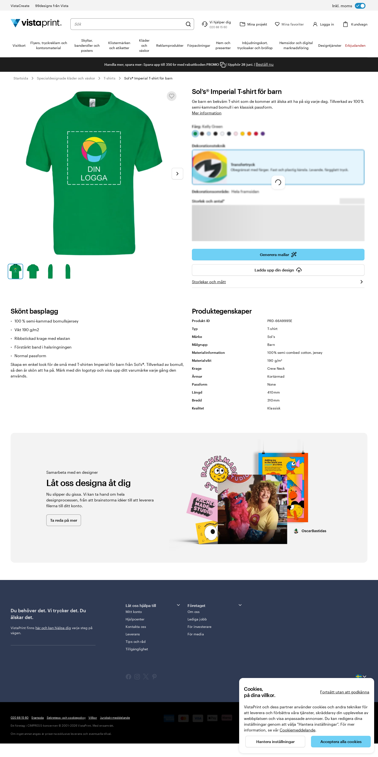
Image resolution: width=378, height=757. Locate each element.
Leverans (133, 647)
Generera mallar (278, 268)
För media (196, 647)
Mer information (207, 113)
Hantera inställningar (275, 741)
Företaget (215, 618)
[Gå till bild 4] (67, 271)
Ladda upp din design (278, 283)
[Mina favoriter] (293, 24)
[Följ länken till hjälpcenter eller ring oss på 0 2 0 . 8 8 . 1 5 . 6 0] (220, 24)
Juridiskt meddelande (115, 731)
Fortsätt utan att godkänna (344, 692)
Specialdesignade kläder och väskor (66, 78)
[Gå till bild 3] (50, 271)
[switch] (348, 6)
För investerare (199, 640)
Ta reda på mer (63, 533)
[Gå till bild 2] (32, 271)
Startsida (21, 78)
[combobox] (131, 24)
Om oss (194, 625)
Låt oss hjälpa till (153, 618)
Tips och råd (136, 655)
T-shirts (109, 78)
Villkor (92, 731)
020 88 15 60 (19, 731)
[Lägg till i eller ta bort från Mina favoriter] (171, 96)
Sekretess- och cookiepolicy (66, 731)
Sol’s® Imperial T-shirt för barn (148, 78)
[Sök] (193, 24)
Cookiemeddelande (297, 730)
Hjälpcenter (135, 633)
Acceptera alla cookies (341, 741)
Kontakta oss (136, 640)
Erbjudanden (355, 45)
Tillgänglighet (137, 662)
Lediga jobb (197, 633)
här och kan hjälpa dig (53, 641)
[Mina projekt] (257, 24)
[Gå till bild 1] (15, 271)
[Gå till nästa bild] (177, 173)
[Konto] (325, 24)
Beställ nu (265, 64)
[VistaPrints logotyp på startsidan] (36, 24)
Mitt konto (134, 625)
